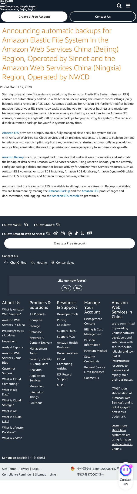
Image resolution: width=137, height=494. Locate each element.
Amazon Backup (13, 157)
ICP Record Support (64, 377)
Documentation (67, 353)
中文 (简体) (37, 457)
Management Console (93, 321)
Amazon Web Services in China (13, 322)
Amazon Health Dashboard (67, 345)
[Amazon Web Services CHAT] (125, 470)
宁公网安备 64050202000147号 (98, 468)
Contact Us (91, 378)
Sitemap (40, 474)
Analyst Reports (12, 347)
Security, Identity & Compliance (41, 361)
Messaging (37, 386)
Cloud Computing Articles (64, 363)
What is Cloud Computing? (11, 381)
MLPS (60, 385)
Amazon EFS (10, 132)
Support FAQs (66, 336)
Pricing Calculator (63, 322)
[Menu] (128, 4)
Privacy (24, 468)
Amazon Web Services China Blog (11, 357)
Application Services (37, 378)
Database (36, 332)
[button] (34, 16)
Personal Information (92, 342)
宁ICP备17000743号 (90, 474)
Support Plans (66, 330)
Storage (35, 326)
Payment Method (95, 350)
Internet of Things (37, 394)
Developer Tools (67, 314)
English (22, 457)
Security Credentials (91, 359)
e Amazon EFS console (65, 196)
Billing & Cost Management (93, 331)
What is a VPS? (12, 438)
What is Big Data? (9, 392)
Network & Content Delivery (41, 340)
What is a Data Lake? (11, 419)
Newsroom (9, 341)
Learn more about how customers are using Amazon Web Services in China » (122, 436)
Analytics (35, 369)
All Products (38, 314)
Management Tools (38, 351)
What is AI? (9, 411)
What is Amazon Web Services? (13, 312)
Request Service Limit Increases (94, 369)
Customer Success (8, 371)
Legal (35, 468)
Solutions (36, 403)
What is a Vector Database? (13, 430)
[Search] (119, 4)
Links (53, 474)
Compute (36, 320)
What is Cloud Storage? (11, 402)
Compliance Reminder (17, 474)
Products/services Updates (13, 333)
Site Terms (9, 468)
